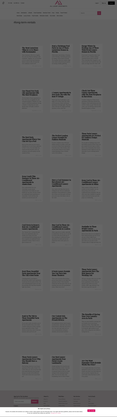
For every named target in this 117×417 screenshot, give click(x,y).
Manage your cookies (56, 413)
